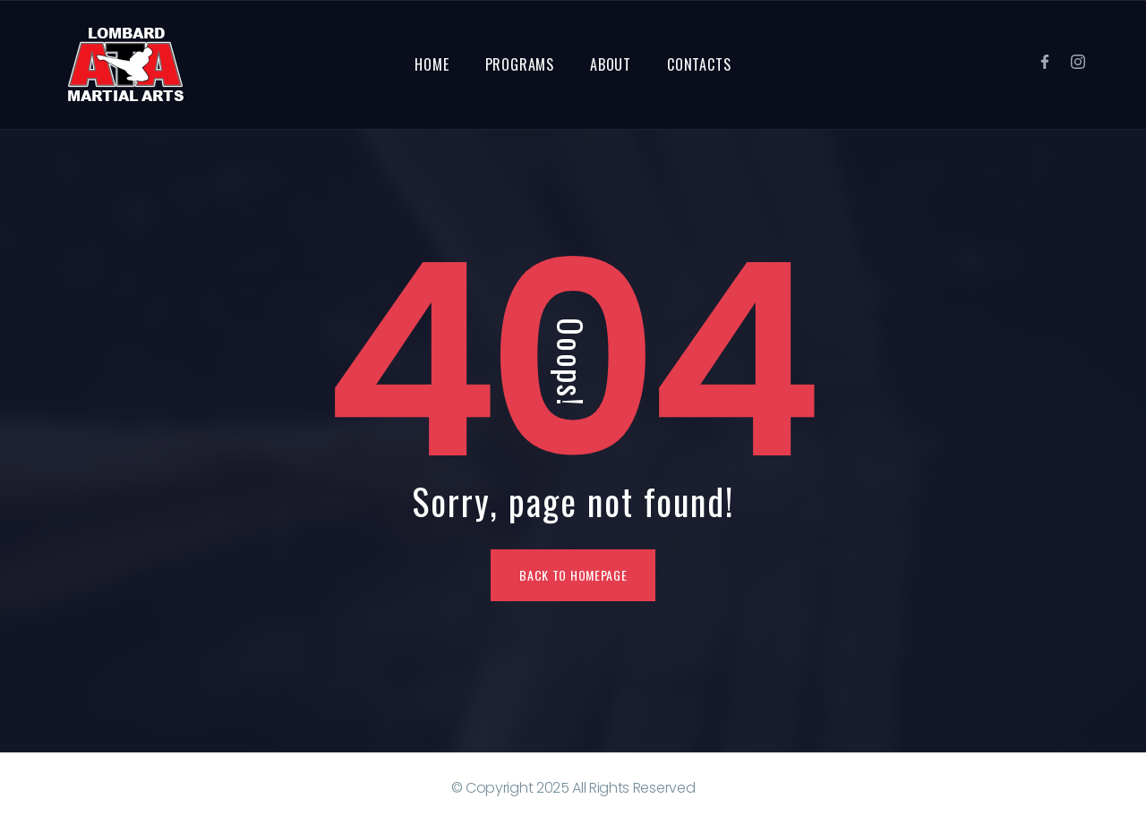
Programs (519, 64)
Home (432, 64)
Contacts (699, 64)
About (610, 64)
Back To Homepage (573, 574)
